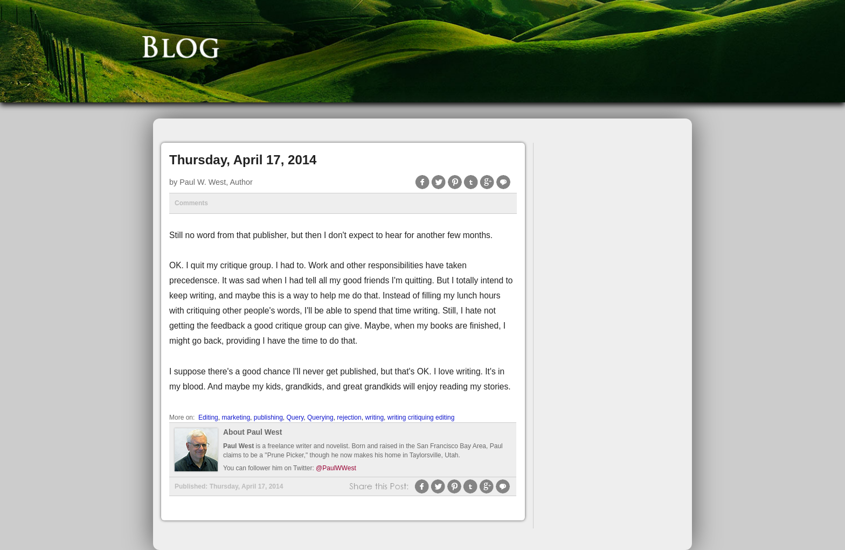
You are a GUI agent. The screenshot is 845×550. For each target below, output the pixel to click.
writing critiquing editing (421, 417)
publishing (268, 417)
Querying (320, 417)
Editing (208, 417)
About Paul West (252, 432)
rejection (349, 417)
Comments (191, 203)
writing (374, 417)
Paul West (238, 446)
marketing (235, 417)
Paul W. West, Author (216, 182)
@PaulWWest (336, 468)
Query (295, 417)
